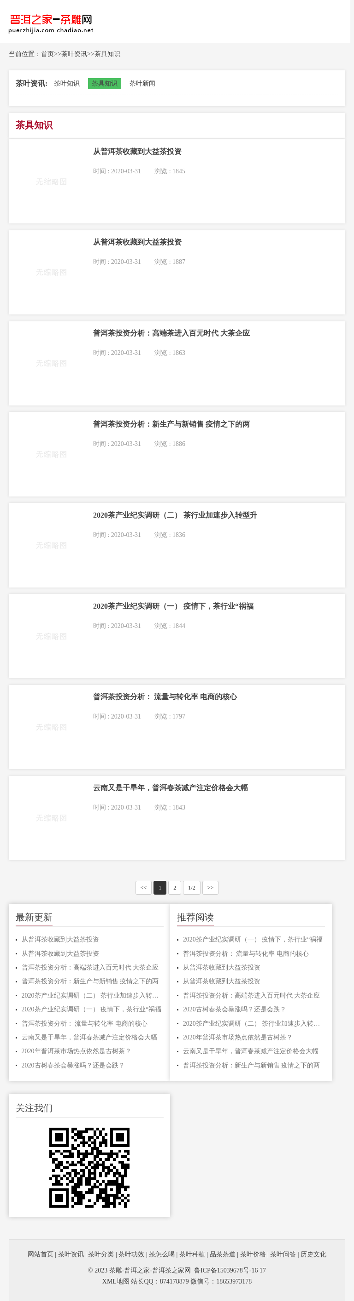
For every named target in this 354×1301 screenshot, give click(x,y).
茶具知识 (107, 54)
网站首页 (40, 1254)
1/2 (191, 887)
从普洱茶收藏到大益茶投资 (60, 939)
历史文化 (313, 1254)
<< (144, 887)
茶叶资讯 (74, 54)
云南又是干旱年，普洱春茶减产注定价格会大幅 (89, 1037)
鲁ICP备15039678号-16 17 (230, 1270)
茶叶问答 (283, 1254)
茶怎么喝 (162, 1254)
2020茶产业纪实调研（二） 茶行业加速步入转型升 (93, 995)
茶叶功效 (131, 1254)
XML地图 (116, 1281)
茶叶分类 (101, 1254)
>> (210, 887)
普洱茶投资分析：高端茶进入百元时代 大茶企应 (90, 967)
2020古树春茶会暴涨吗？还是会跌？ (73, 1065)
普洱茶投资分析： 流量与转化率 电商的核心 (85, 1023)
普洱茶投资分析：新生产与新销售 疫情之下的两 (90, 981)
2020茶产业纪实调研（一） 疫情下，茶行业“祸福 (92, 1009)
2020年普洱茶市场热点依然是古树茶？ (76, 1051)
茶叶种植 (192, 1254)
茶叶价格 (253, 1254)
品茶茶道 (223, 1254)
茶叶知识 (67, 83)
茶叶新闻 (142, 83)
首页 (47, 54)
